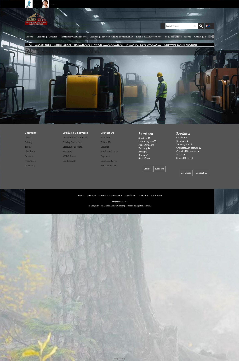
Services (144, 137)
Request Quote (147, 141)
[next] (212, 36)
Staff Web (144, 158)
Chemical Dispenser (187, 151)
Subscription (184, 144)
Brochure (182, 140)
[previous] (209, 36)
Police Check (146, 144)
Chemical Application (188, 147)
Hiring (142, 151)
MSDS (180, 154)
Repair (143, 154)
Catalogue (181, 137)
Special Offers (184, 157)
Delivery (144, 148)
